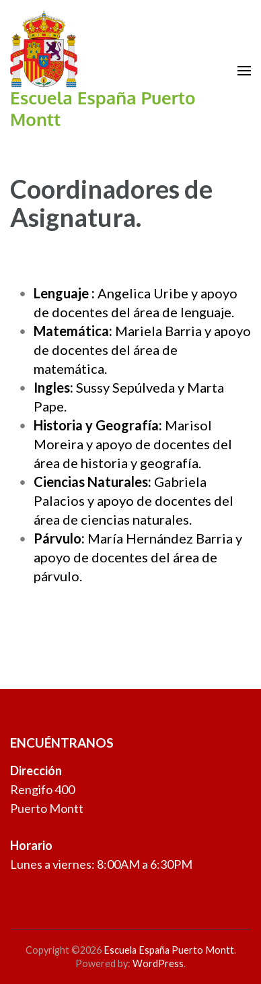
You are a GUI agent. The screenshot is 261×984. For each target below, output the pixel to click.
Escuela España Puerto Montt (102, 108)
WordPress (158, 963)
